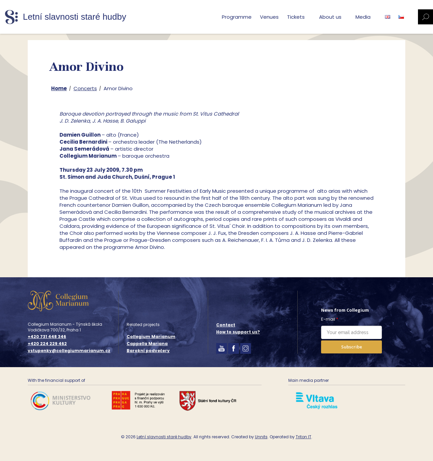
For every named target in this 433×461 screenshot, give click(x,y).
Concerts (85, 88)
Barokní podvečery (148, 350)
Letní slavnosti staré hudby (164, 437)
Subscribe (351, 347)
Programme (237, 16)
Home (59, 88)
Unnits (261, 437)
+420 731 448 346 (47, 336)
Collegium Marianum (151, 336)
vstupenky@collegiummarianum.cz (69, 350)
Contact (225, 325)
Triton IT (303, 437)
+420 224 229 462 (47, 343)
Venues (269, 16)
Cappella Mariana (147, 343)
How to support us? (238, 332)
